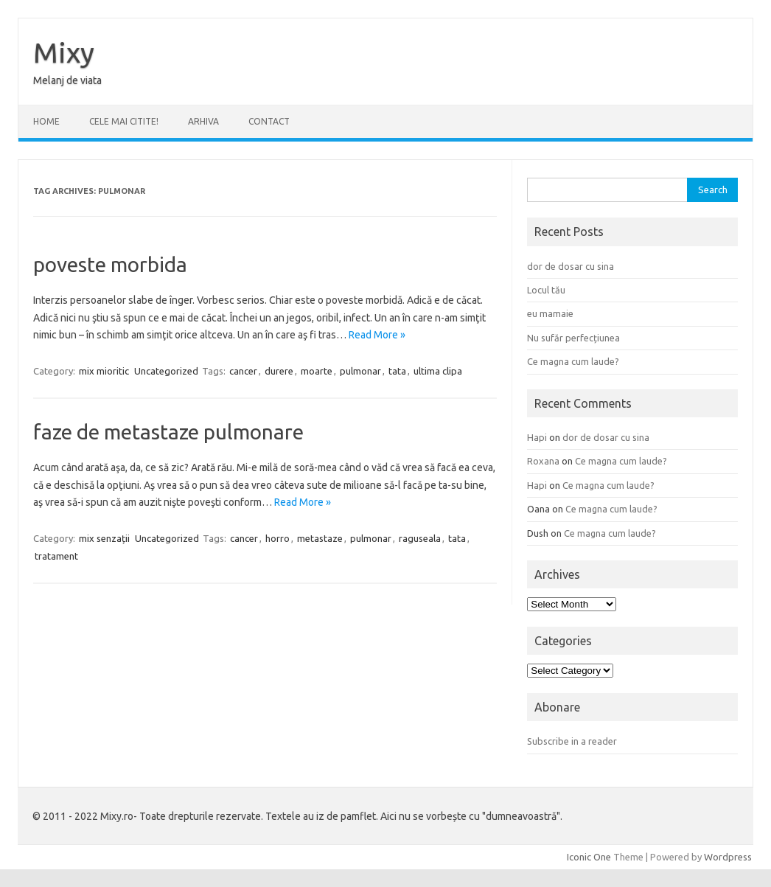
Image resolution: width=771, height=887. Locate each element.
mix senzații (104, 538)
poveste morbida (110, 264)
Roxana (543, 461)
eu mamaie (550, 313)
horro (277, 538)
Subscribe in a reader (572, 741)
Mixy (63, 52)
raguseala (420, 538)
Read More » (377, 335)
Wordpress (728, 857)
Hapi (537, 437)
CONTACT (269, 121)
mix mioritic (104, 371)
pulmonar (360, 371)
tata (397, 371)
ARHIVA (203, 121)
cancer (243, 371)
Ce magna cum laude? (573, 361)
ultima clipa (438, 371)
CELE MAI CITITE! (123, 121)
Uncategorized (166, 371)
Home (46, 121)
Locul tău (546, 290)
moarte (316, 371)
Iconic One (589, 857)
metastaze (320, 538)
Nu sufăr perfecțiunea (573, 338)
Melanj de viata (67, 80)
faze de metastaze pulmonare (168, 431)
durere (279, 371)
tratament (56, 556)
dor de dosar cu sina (570, 266)
